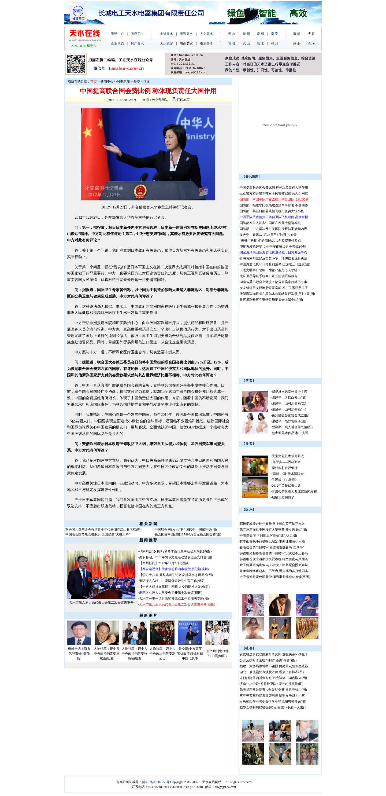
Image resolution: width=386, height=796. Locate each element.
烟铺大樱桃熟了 (283, 497)
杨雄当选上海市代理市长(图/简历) (79, 653)
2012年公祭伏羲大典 (286, 485)
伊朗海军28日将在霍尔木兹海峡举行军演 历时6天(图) (277, 294)
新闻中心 (107, 81)
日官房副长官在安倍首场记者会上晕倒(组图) (271, 300)
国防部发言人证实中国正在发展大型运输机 (270, 223)
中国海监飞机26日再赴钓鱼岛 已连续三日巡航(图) (275, 264)
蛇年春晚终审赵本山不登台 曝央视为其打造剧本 (274, 571)
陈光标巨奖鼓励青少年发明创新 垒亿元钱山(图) (273, 690)
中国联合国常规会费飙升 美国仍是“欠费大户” (97, 534)
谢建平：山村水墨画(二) (289, 403)
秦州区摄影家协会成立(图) (290, 415)
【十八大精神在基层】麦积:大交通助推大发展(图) (174, 587)
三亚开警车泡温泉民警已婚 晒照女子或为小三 (272, 696)
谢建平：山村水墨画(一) (289, 409)
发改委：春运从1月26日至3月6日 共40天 (268, 235)
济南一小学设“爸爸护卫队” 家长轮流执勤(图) (271, 684)
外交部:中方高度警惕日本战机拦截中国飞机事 (190, 653)
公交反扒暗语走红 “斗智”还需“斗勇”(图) (268, 660)
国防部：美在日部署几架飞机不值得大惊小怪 (272, 211)
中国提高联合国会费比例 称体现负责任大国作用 (274, 187)
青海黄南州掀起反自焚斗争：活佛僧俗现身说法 (273, 258)
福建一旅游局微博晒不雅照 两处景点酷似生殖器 (274, 666)
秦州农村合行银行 (285, 468)
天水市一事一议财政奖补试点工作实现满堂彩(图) (174, 598)
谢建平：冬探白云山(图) (289, 397)
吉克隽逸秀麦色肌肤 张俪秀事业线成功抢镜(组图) (275, 577)
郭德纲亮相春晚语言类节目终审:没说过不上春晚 (274, 553)
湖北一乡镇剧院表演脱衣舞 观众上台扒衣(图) (272, 672)
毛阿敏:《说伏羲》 (285, 480)
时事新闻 (123, 81)
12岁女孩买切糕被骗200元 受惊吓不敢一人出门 (273, 707)
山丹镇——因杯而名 (286, 462)
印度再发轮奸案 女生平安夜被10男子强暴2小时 (273, 246)
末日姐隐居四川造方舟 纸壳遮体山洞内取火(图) (273, 678)
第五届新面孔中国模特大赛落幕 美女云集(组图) (273, 529)
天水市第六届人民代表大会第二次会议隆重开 (101, 602)
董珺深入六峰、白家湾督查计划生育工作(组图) (172, 581)
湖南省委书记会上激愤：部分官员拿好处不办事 (273, 282)
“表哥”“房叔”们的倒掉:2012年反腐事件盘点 (270, 241)
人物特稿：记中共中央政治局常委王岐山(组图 (107, 653)
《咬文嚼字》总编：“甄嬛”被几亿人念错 (268, 270)
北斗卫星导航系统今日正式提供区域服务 (269, 276)
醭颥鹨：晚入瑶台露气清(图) (292, 427)
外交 (136, 81)
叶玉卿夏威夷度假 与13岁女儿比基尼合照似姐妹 (274, 565)
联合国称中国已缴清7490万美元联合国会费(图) (188, 534)
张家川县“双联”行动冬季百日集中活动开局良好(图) (175, 551)
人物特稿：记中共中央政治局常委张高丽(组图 (134, 653)
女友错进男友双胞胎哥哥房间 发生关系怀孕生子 (274, 288)
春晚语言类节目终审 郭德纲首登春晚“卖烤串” (272, 547)
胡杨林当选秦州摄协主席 (289, 392)
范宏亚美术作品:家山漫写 (290, 433)
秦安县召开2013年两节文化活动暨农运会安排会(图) (175, 557)
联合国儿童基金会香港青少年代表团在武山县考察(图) (103, 529)
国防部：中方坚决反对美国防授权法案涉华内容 (273, 229)
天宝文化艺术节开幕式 (288, 456)
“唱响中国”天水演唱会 (288, 474)
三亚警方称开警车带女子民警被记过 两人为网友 (274, 193)
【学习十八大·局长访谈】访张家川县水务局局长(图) (176, 575)
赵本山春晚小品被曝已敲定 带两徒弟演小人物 (272, 541)
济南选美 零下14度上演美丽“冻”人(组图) (268, 535)
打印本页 (181, 100)
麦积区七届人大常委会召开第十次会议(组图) (170, 593)
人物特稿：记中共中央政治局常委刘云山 (162, 653)
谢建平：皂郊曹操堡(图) (289, 421)
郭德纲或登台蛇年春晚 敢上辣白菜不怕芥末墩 (272, 524)
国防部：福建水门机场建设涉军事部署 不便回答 (274, 205)
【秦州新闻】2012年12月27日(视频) (164, 563)
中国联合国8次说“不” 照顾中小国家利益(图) (186, 529)
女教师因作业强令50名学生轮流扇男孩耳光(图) (273, 701)
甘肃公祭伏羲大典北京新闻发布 (294, 491)
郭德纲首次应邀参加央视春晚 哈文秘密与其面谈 (274, 559)
